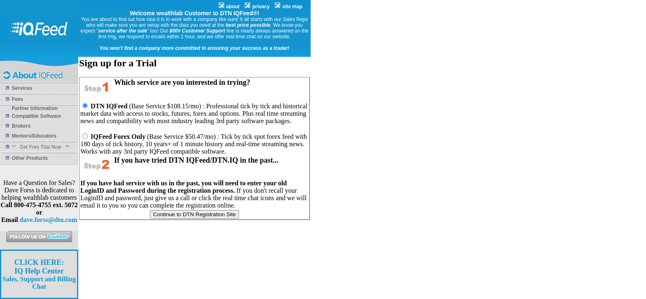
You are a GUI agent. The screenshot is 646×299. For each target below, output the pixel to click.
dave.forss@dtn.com (48, 219)
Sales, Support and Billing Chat (39, 274)
